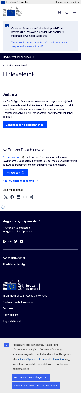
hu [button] (59, 12)
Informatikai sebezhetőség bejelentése (25, 295)
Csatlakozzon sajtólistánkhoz (24, 124)
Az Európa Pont (12, 157)
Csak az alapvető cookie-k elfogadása (35, 385)
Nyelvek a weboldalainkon (18, 302)
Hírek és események (17, 65)
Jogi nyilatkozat (12, 321)
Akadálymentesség (14, 264)
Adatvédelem (10, 314)
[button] (5, 197)
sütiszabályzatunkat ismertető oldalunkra (40, 359)
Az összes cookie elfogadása (30, 377)
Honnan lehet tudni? (67, 2)
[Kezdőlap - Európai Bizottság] (12, 11)
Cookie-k (8, 308)
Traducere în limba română (26, 42)
